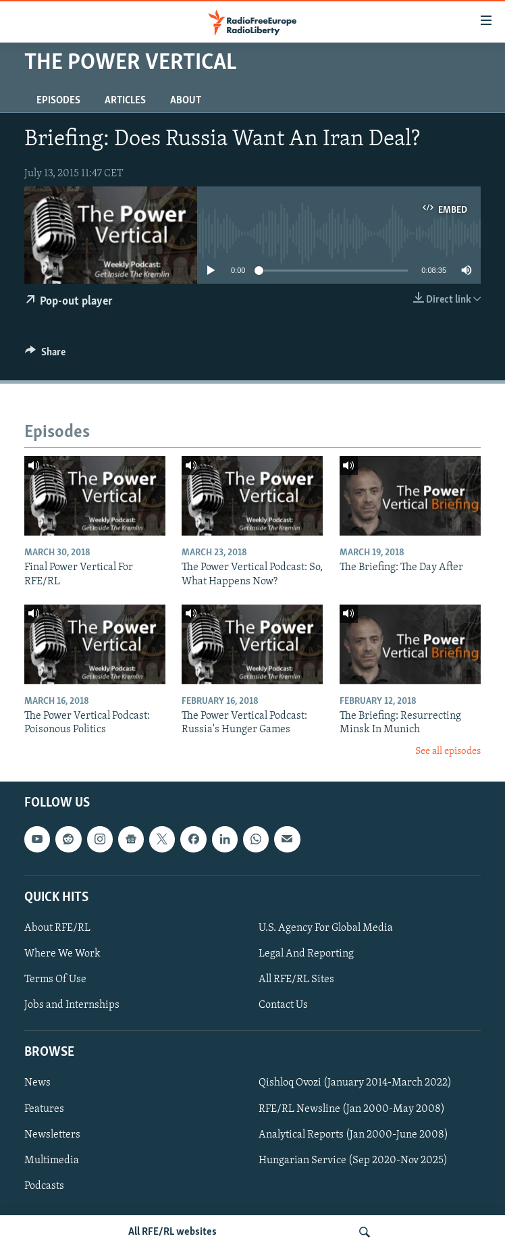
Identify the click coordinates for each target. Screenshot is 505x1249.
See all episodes (448, 751)
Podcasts (44, 1186)
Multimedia (51, 1160)
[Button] (45, 355)
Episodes (58, 100)
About (185, 100)
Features (44, 1109)
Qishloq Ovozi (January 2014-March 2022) (355, 1083)
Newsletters (52, 1134)
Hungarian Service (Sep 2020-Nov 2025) (353, 1160)
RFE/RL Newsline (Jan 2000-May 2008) (352, 1109)
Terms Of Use (55, 979)
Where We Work (62, 953)
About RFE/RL (57, 928)
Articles (125, 100)
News (37, 1083)
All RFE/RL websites (172, 1232)
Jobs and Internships (71, 1005)
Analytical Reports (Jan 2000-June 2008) (353, 1134)
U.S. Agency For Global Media (326, 928)
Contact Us (283, 1005)
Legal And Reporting (306, 953)
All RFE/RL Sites (296, 979)
